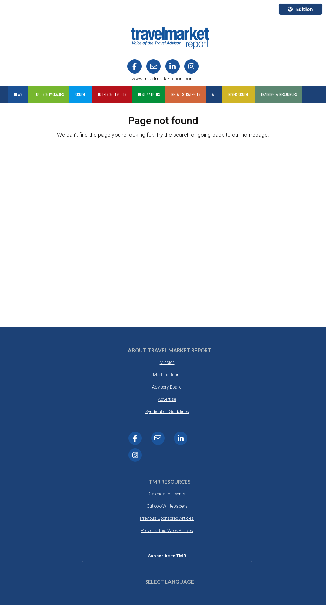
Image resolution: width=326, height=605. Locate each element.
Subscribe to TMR (167, 555)
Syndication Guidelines (167, 411)
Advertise (167, 399)
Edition (300, 9)
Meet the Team (167, 374)
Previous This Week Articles (167, 530)
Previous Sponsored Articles (167, 518)
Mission (167, 362)
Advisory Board (167, 387)
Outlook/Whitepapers (167, 506)
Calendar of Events (167, 493)
